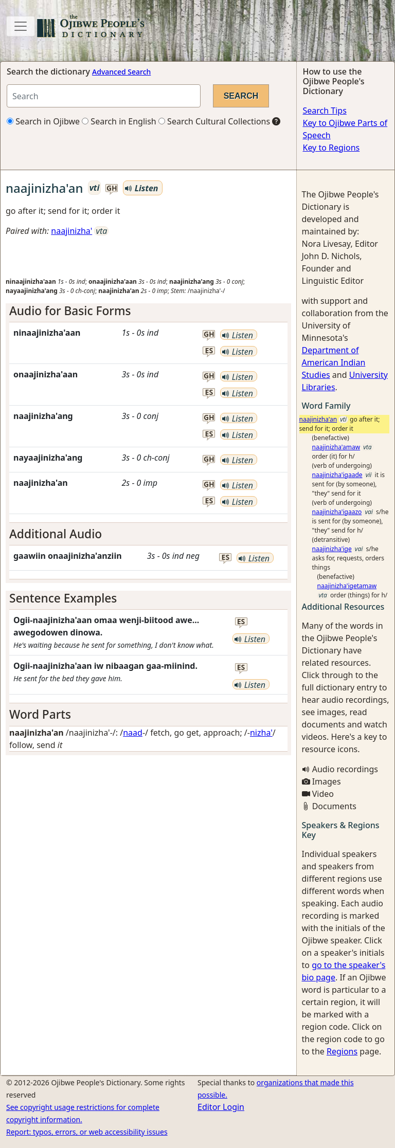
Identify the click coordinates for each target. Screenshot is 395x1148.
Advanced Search (121, 72)
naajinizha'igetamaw (347, 585)
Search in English (119, 121)
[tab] (148, 311)
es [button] (209, 351)
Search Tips (325, 110)
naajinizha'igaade (337, 474)
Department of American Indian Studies (334, 362)
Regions (342, 1051)
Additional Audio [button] (55, 534)
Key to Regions (331, 147)
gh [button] (111, 188)
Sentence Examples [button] (63, 598)
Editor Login (221, 1107)
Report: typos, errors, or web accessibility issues (87, 1132)
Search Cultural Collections (214, 121)
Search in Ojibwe (43, 121)
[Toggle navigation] (20, 26)
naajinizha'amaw (336, 447)
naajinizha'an (318, 419)
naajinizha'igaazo (337, 511)
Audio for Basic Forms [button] (70, 311)
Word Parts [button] (40, 714)
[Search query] (104, 95)
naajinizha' (71, 230)
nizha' (261, 732)
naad (132, 732)
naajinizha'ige (332, 548)
